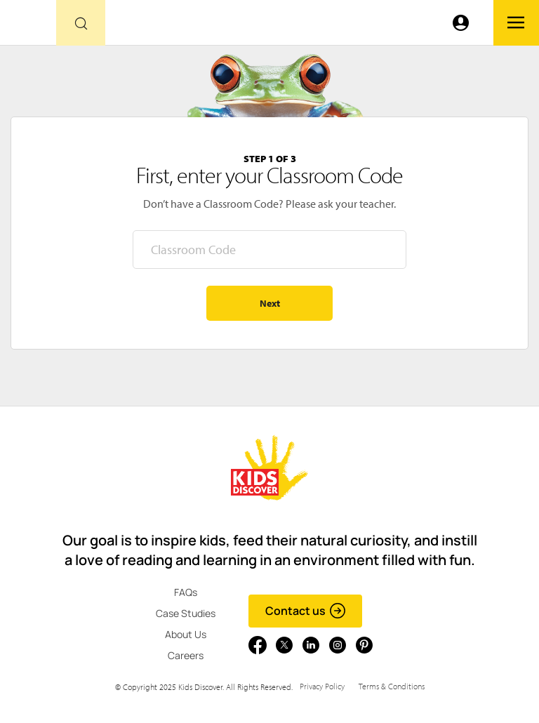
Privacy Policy (322, 686)
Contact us (305, 610)
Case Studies (185, 613)
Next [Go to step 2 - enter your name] (270, 303)
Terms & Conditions (392, 686)
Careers (186, 655)
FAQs (185, 592)
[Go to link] (28, 26)
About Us (185, 634)
